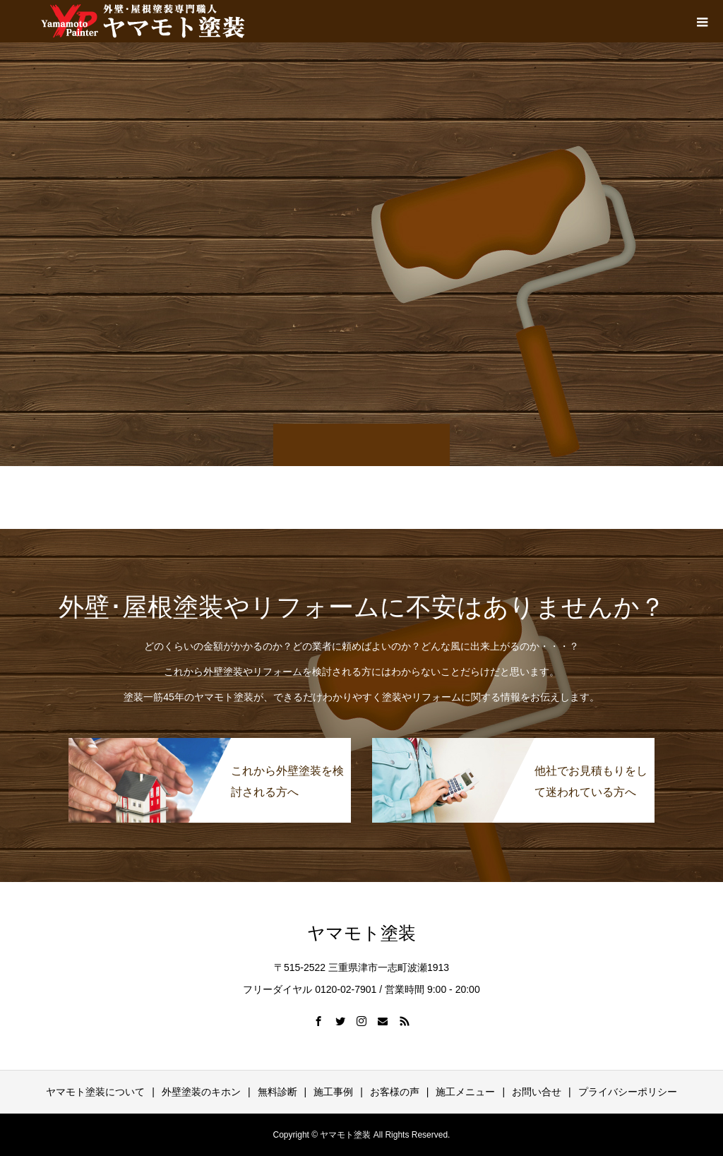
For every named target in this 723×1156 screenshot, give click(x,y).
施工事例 (333, 1091)
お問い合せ (536, 1091)
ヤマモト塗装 (361, 933)
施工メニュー (465, 1091)
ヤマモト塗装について (95, 1091)
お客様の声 (394, 1091)
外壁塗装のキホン (201, 1091)
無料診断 (277, 1091)
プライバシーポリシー (627, 1091)
